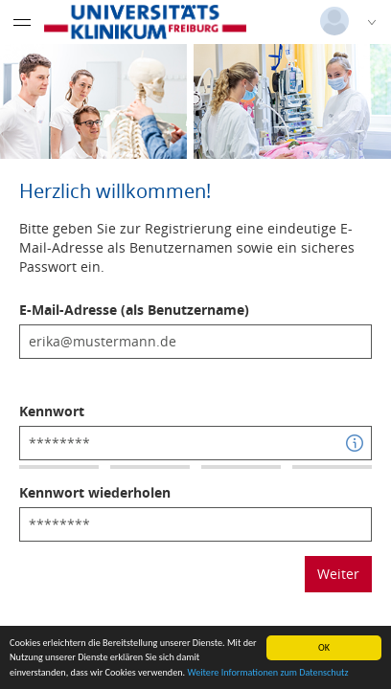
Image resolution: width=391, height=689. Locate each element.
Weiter (338, 574)
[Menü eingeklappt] (22, 22)
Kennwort (51, 411)
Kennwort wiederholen (95, 492)
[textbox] (195, 341)
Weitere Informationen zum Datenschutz (267, 672)
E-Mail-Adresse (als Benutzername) (134, 309)
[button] (354, 443)
